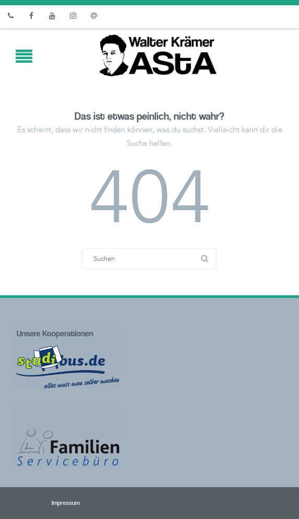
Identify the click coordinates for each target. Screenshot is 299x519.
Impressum (51, 503)
